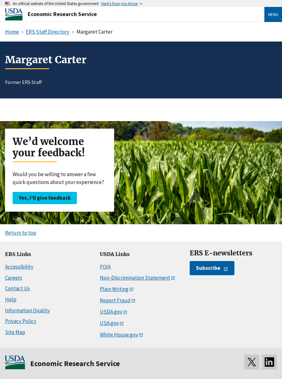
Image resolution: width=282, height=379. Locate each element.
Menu (273, 14)
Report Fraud (115, 300)
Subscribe (208, 268)
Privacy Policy (20, 321)
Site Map (15, 332)
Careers (13, 277)
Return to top (20, 232)
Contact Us (17, 288)
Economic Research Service (62, 14)
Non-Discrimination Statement (135, 277)
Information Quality (27, 310)
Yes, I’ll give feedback (45, 197)
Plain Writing (114, 289)
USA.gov (109, 323)
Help (10, 299)
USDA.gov (111, 311)
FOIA (105, 266)
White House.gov (119, 334)
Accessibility (19, 266)
